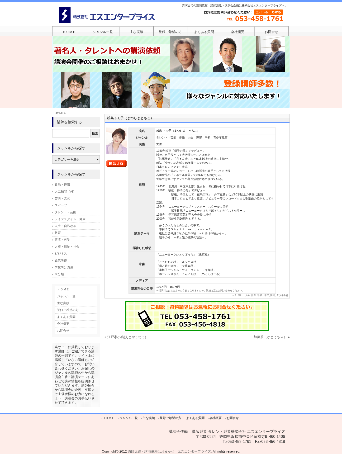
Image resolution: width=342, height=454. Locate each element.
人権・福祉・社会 (67, 246)
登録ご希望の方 (68, 310)
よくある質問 (66, 317)
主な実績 (63, 303)
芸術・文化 (62, 198)
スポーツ (61, 205)
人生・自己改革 (65, 226)
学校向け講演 (64, 267)
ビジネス (61, 253)
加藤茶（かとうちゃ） (270, 337)
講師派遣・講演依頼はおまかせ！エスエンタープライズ (169, 451)
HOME (59, 113)
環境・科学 (62, 239)
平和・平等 (263, 295)
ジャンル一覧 (66, 296)
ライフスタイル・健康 (70, 219)
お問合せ (63, 330)
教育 (58, 233)
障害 (272, 295)
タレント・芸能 (65, 212)
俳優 (253, 295)
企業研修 (61, 260)
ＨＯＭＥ (63, 289)
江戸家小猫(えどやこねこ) (126, 337)
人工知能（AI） (65, 191)
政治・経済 (62, 184)
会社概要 (63, 324)
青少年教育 (282, 295)
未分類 (59, 274)
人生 (247, 295)
